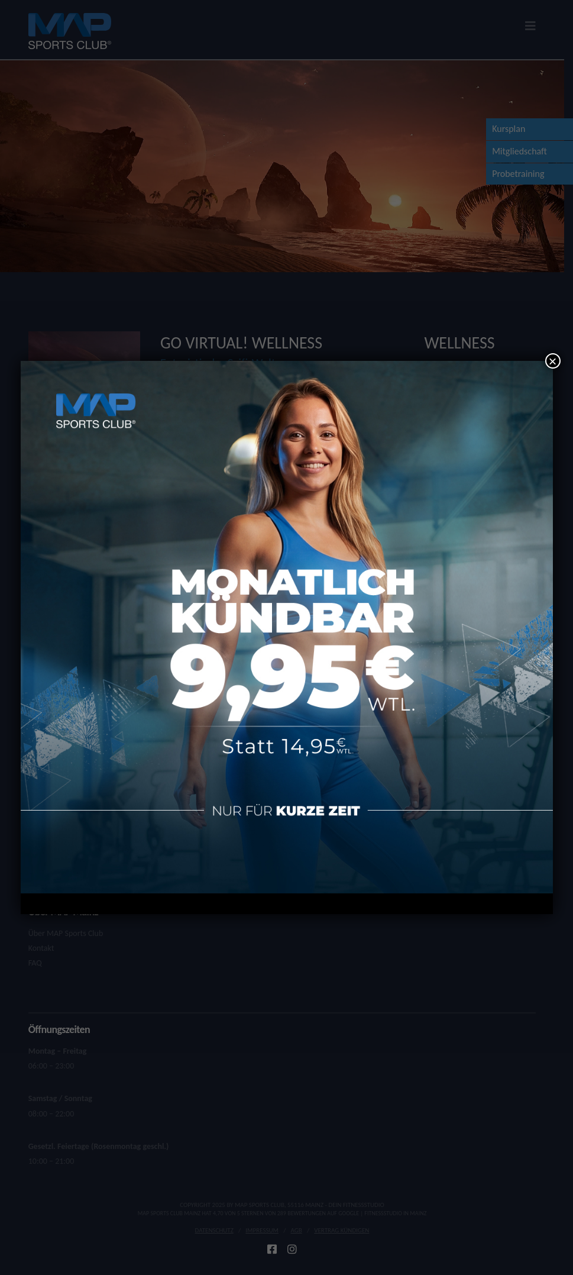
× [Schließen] (552, 361)
